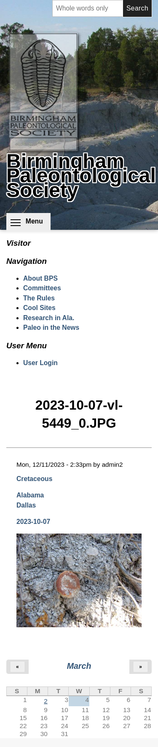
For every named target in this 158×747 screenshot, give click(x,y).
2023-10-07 (33, 521)
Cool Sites (39, 307)
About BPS (40, 278)
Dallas (26, 505)
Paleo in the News (51, 327)
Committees (42, 288)
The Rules (39, 298)
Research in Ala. (48, 317)
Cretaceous (34, 478)
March (79, 666)
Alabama (30, 495)
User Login (40, 362)
